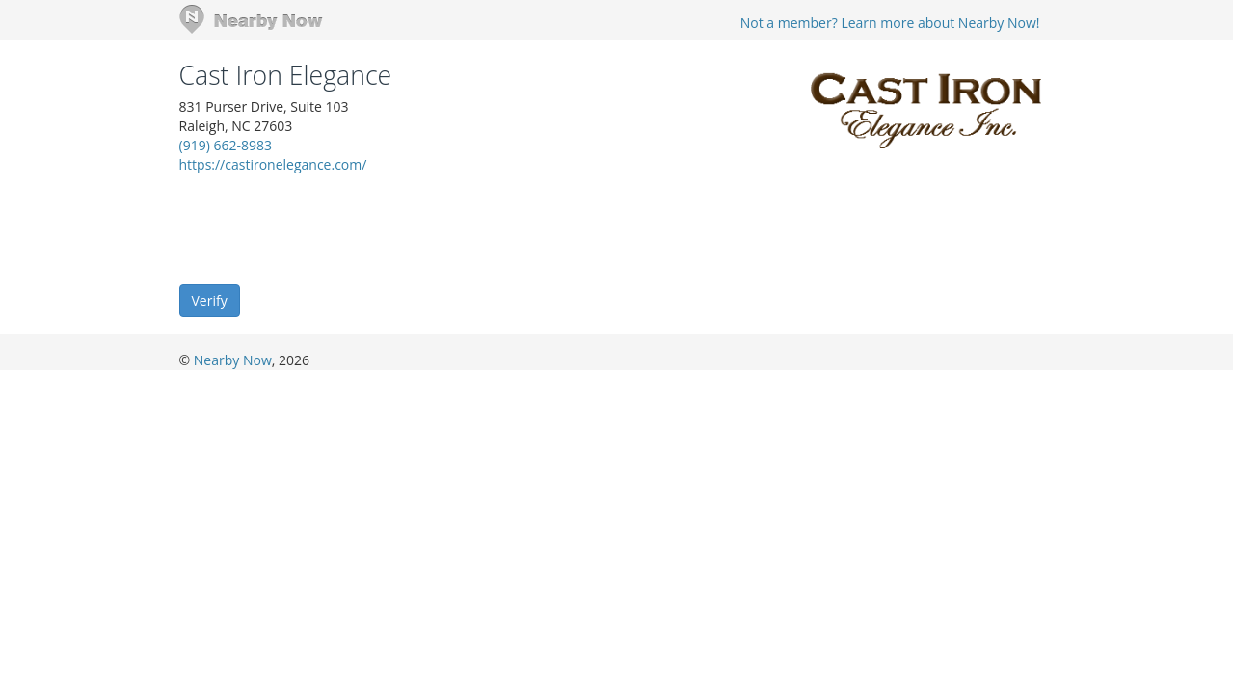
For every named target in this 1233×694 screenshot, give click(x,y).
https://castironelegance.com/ (273, 164)
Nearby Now (233, 360)
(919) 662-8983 (225, 145)
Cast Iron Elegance (285, 75)
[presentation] (325, 227)
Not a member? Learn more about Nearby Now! (890, 22)
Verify (210, 300)
